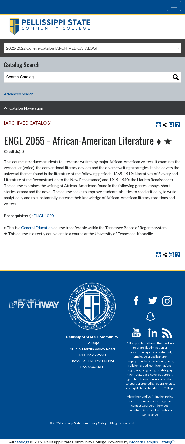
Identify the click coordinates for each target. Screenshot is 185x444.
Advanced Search (19, 93)
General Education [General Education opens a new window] (37, 227)
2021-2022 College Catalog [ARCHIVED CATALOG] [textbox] (51, 48)
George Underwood (155, 405)
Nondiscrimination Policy (156, 396)
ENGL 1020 (44, 215)
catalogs (22, 441)
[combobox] (92, 48)
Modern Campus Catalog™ (152, 441)
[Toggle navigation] (174, 6)
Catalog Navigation (26, 108)
